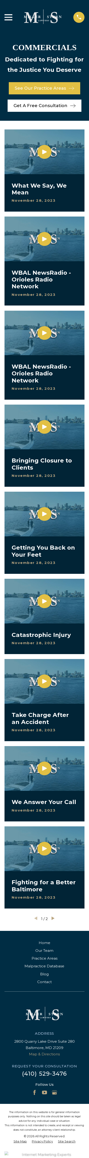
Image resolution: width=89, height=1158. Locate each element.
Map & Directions (44, 1054)
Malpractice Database (44, 966)
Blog (44, 974)
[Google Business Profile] (54, 1092)
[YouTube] (44, 1092)
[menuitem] (20, 1141)
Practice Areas (44, 958)
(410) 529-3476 (44, 1073)
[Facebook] (34, 1092)
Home (44, 943)
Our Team (44, 950)
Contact (44, 982)
